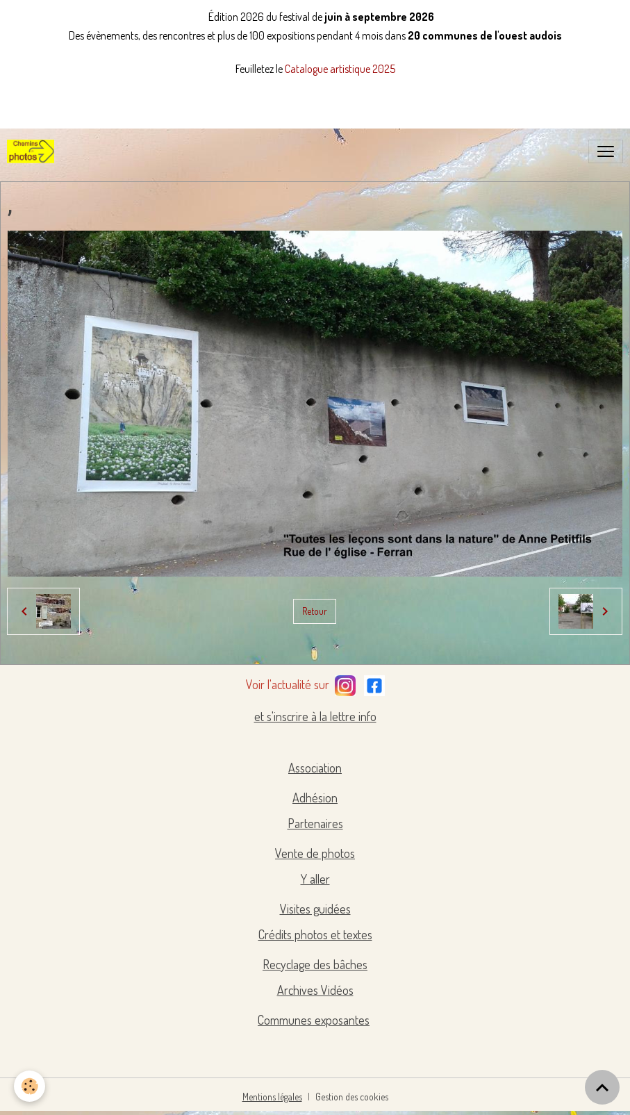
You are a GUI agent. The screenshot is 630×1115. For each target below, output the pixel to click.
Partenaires (315, 823)
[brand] (33, 151)
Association (315, 767)
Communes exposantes (314, 1019)
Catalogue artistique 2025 (340, 69)
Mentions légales (272, 1096)
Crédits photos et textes (315, 934)
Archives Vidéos (315, 990)
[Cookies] (29, 1086)
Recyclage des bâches (315, 964)
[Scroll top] (602, 1087)
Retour (314, 611)
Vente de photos (315, 853)
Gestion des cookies (351, 1096)
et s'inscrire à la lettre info (315, 716)
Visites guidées (315, 908)
